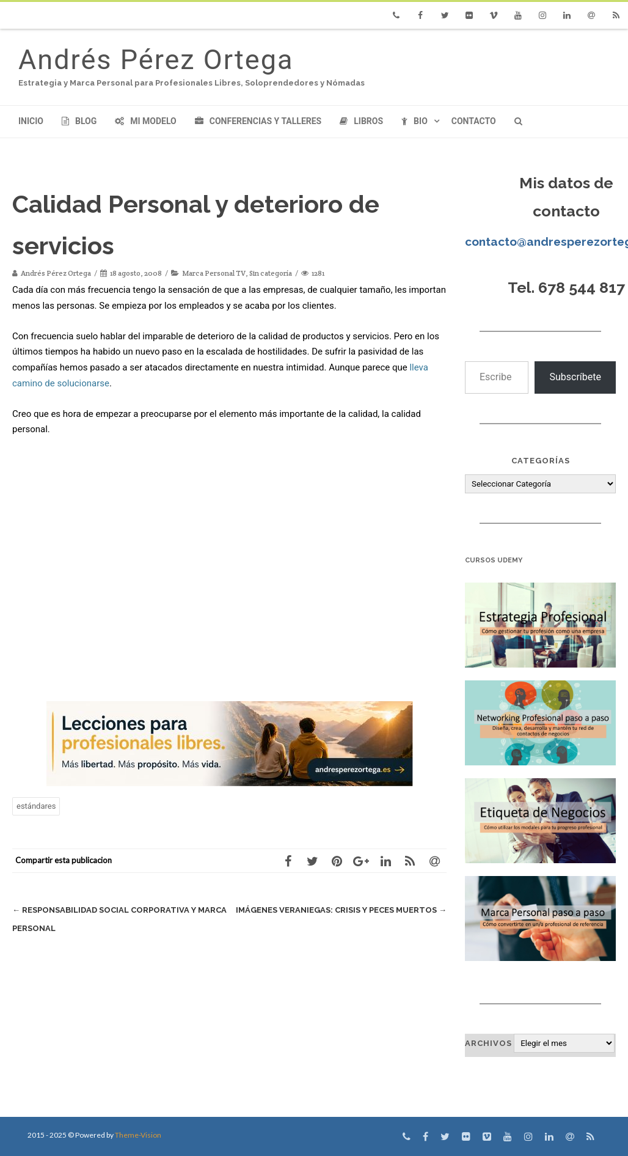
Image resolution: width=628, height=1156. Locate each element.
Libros (361, 121)
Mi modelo (146, 121)
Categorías (540, 460)
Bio (414, 121)
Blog (79, 121)
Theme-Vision (138, 1134)
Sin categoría (270, 273)
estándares (36, 806)
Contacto (473, 121)
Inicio (30, 121)
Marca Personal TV (214, 273)
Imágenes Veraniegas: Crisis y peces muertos (341, 910)
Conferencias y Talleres (258, 121)
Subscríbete (575, 377)
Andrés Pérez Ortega (155, 59)
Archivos (488, 1043)
